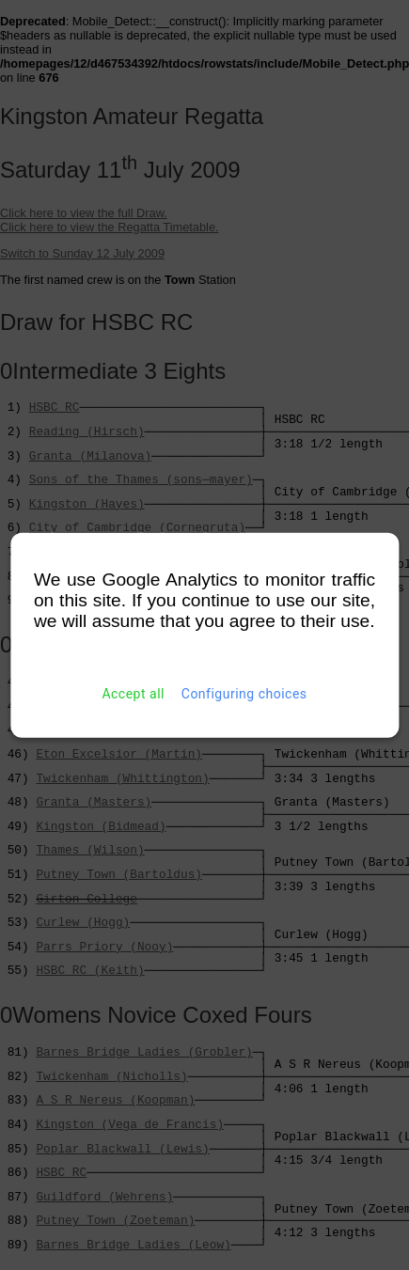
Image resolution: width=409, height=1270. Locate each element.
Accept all (133, 694)
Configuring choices (244, 694)
